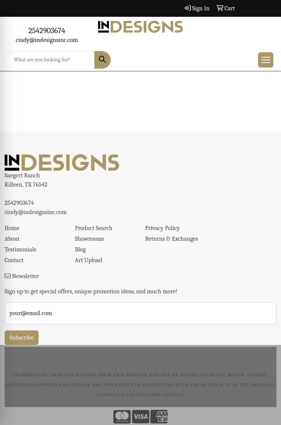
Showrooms (89, 238)
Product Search (93, 228)
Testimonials (20, 249)
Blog (80, 249)
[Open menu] (265, 60)
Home (12, 228)
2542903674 (47, 30)
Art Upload (88, 260)
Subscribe (22, 337)
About (12, 238)
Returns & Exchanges (171, 238)
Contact (14, 260)
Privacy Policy (162, 228)
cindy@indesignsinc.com (47, 40)
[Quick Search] (49, 60)
